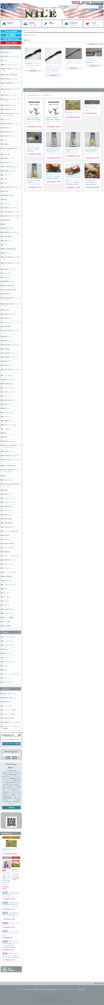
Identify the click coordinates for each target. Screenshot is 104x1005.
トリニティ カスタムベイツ (11, 556)
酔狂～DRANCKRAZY (9, 465)
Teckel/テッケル (7, 240)
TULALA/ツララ (7, 451)
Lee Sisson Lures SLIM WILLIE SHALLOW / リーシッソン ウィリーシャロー (11, 904)
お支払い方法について (9, 693)
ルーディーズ (7, 175)
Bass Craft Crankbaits (9, 249)
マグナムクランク (8, 682)
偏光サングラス (7, 653)
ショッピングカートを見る (11, 744)
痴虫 (4, 224)
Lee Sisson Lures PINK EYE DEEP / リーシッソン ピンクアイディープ (34, 182)
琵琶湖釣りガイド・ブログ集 (11, 722)
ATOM (11, 970)
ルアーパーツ (7, 678)
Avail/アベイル (7, 580)
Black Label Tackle (8, 285)
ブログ (52, 24)
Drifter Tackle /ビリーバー (10, 400)
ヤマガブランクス (8, 480)
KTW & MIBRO (7, 236)
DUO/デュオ (6, 277)
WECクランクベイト (9, 379)
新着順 (102, 44)
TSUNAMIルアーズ (8, 506)
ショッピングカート (93, 24)
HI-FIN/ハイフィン (8, 404)
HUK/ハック (6, 253)
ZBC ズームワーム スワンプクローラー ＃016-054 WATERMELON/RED (53, 176)
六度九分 (5, 191)
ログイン (85, 2)
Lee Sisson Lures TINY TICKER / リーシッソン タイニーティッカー (72, 151)
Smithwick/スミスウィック (10, 357)
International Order (8, 718)
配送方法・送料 (38, 989)
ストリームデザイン (9, 547)
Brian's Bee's (6, 294)
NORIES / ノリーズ (8, 158)
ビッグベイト (7, 396)
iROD (4, 433)
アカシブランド (7, 510)
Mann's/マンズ (7, 336)
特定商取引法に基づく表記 (53, 989)
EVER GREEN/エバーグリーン (12, 123)
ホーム (10, 24)
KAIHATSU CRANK (8, 543)
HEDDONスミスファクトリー (11, 56)
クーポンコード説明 (9, 714)
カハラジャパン (7, 416)
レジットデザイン (8, 375)
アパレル (5, 666)
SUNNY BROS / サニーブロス (11, 212)
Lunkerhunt (6, 349)
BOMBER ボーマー (8, 281)
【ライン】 (6, 605)
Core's (5, 588)
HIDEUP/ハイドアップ (9, 171)
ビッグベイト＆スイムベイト (11, 674)
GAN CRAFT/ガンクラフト (11, 136)
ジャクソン (6, 244)
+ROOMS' (6, 144)
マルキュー (6, 183)
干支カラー (6, 649)
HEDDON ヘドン (8, 52)
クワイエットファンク (9, 502)
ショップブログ (7, 706)
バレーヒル (6, 203)
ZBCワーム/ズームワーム (10, 64)
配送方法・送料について (10, 697)
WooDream (6, 535)
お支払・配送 (31, 24)
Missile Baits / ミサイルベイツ (11, 345)
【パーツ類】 (7, 621)
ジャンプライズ (7, 273)
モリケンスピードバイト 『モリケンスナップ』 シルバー (92, 108)
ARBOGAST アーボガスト (10, 232)
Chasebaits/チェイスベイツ (11, 353)
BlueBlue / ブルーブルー (10, 269)
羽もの (5, 670)
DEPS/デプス (7, 128)
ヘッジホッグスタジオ (9, 584)
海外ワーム (6, 408)
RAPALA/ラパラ (7, 318)
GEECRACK (6, 220)
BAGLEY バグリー (8, 228)
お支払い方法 (28, 989)
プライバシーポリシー (69, 989)
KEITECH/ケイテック (9, 560)
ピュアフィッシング (9, 498)
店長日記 (11, 807)
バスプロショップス (9, 661)
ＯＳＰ (5, 140)
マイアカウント (97, 2)
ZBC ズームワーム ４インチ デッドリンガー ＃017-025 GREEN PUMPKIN (11, 955)
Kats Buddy (6, 551)
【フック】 (6, 593)
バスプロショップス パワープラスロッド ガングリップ (73, 63)
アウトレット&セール (9, 637)
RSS (9, 968)
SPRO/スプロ (7, 361)
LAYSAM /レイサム (8, 527)
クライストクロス (8, 613)
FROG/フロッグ (7, 515)
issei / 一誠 (6, 154)
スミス (5, 60)
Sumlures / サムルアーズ (10, 208)
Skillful (5, 199)
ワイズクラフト (7, 568)
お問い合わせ (73, 24)
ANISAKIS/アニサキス (9, 105)
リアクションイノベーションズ (12, 322)
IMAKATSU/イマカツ (9, 132)
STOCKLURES (7, 519)
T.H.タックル (6, 539)
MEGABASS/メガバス (9, 109)
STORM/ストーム (8, 365)
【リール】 (6, 601)
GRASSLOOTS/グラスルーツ (11, 187)
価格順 (97, 44)
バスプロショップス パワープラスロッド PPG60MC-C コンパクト (94, 60)
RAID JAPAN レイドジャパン (11, 79)
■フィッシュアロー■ (9, 572)
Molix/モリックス (8, 340)
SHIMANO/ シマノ (8, 420)
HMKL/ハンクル (7, 494)
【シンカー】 (7, 597)
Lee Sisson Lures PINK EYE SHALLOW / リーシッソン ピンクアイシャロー (11, 915)
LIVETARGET (7, 326)
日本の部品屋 (7, 625)
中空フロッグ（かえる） (10, 425)
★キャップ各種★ (8, 617)
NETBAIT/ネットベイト (10, 314)
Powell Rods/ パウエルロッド (11, 455)
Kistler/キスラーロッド (9, 441)
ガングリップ (34, 30)
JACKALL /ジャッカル (9, 95)
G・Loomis (6, 429)
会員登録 (76, 2)
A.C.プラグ (6, 119)
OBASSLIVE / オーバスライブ (11, 216)
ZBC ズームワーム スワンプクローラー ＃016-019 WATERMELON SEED (72, 182)
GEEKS (5, 437)
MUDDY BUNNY (8, 523)
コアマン (5, 179)
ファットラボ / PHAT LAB (10, 531)
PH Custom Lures (8, 384)
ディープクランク (8, 641)
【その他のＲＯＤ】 (9, 609)
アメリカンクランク (9, 388)
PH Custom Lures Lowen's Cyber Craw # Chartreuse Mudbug (91, 182)
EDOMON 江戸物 (8, 195)
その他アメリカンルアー (10, 392)
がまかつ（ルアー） (9, 564)
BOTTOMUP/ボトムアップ (10, 166)
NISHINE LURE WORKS (10, 75)
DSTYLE (5, 490)
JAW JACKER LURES (9, 289)
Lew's (4, 476)
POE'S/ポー (6, 310)
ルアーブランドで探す (9, 710)
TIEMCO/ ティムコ (8, 162)
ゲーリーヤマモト (8, 412)
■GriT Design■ (7, 576)
